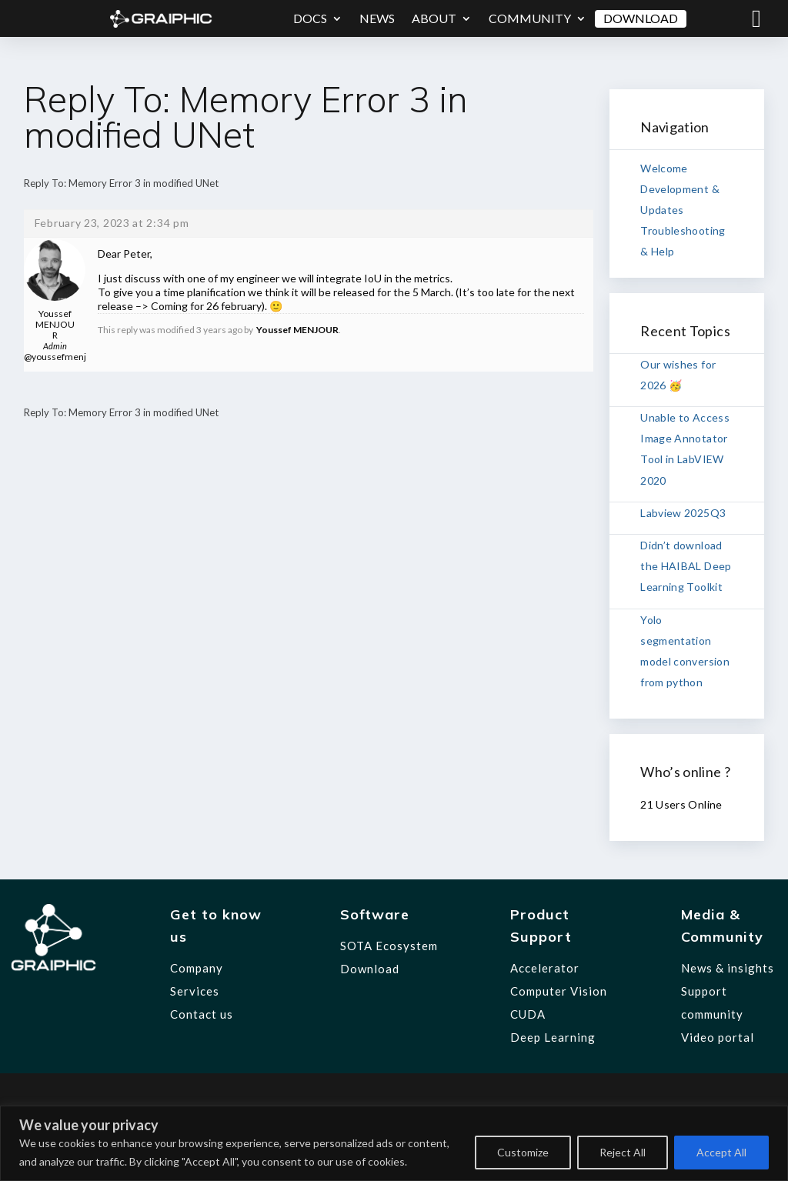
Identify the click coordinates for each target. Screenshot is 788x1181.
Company (196, 968)
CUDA (528, 1014)
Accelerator (544, 968)
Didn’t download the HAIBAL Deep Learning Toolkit (685, 566)
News (377, 18)
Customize (523, 1152)
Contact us (201, 1014)
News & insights (727, 968)
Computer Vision (558, 991)
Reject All (622, 1152)
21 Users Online (681, 804)
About (434, 18)
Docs (310, 18)
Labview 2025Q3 (683, 512)
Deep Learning (553, 1037)
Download (640, 18)
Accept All (721, 1152)
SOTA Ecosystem (389, 945)
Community (530, 18)
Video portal (717, 1037)
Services (194, 991)
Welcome (663, 168)
